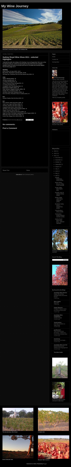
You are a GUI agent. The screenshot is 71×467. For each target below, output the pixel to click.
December (58, 157)
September (58, 164)
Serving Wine (55, 62)
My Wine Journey (14, 6)
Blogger (45, 463)
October (57, 162)
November (58, 159)
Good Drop (57, 339)
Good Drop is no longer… (60, 340)
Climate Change (58, 317)
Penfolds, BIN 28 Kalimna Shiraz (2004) (59, 194)
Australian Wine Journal (60, 345)
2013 (55, 151)
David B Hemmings (59, 77)
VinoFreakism (58, 322)
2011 (55, 155)
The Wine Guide (58, 352)
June (56, 171)
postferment (57, 330)
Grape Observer (58, 307)
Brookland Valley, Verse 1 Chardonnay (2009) (59, 206)
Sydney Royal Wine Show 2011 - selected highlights (59, 221)
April (56, 175)
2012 (55, 153)
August (57, 166)
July (56, 168)
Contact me (55, 59)
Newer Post (6, 170)
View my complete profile (58, 97)
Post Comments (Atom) (28, 174)
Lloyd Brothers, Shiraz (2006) (59, 211)
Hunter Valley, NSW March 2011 (58, 189)
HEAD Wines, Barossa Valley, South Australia (59, 184)
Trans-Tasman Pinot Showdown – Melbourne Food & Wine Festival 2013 (60, 333)
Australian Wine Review (60, 292)
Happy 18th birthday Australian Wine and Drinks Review (60, 295)
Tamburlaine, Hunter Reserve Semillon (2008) (59, 215)
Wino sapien (57, 301)
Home (28, 170)
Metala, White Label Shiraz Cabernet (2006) (59, 199)
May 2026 (56, 303)
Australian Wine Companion (58, 315)
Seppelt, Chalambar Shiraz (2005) (59, 179)
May (56, 173)
